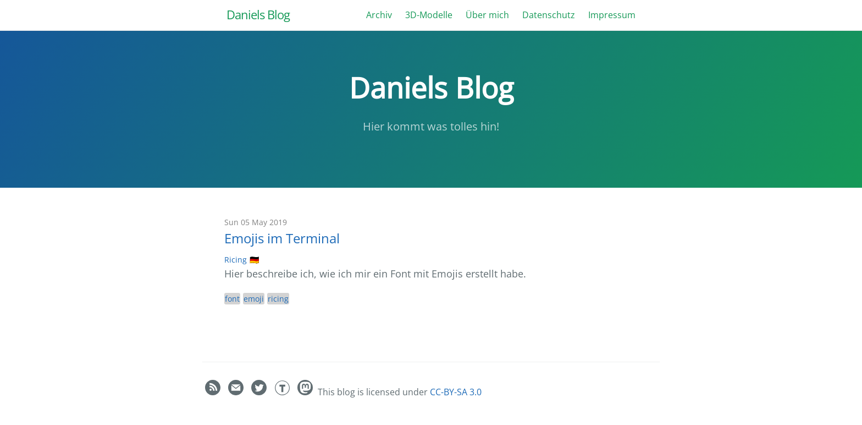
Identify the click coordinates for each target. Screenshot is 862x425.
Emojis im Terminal (282, 238)
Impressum (612, 15)
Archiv (379, 15)
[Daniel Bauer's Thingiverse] (283, 392)
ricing (278, 298)
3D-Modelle (428, 15)
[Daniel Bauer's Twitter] (260, 392)
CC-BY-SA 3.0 (456, 392)
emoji (254, 298)
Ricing (235, 259)
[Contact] (237, 392)
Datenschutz (548, 15)
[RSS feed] (214, 392)
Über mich (487, 15)
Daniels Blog (258, 14)
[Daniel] (306, 392)
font (232, 298)
